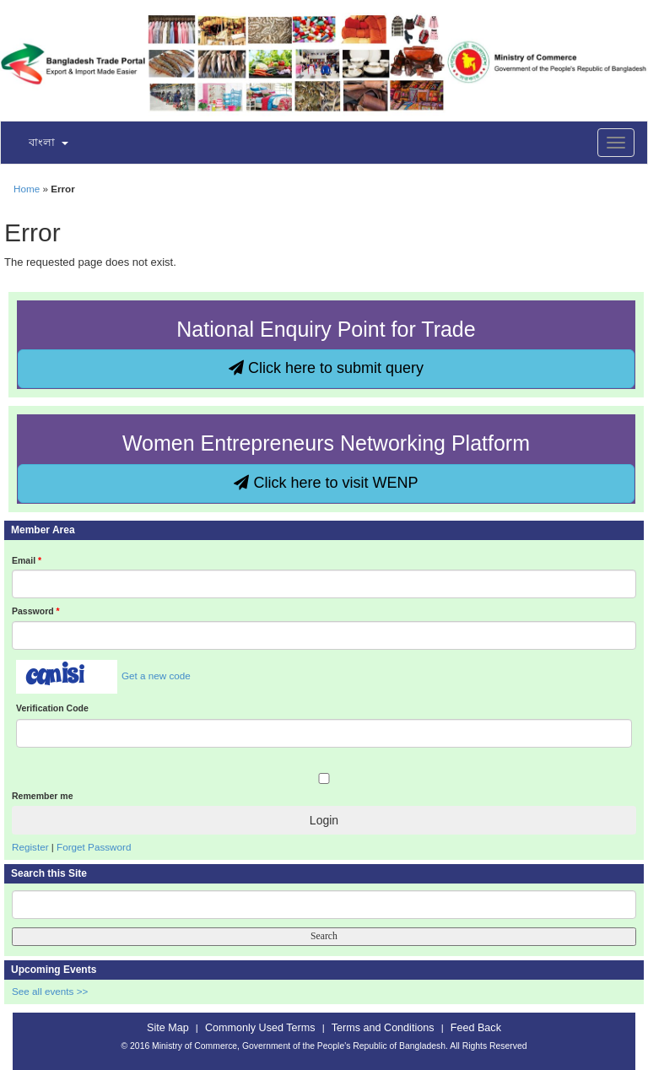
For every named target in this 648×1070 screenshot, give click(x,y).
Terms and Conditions (383, 1028)
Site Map (168, 1028)
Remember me (42, 796)
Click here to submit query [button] (326, 367)
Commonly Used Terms (260, 1028)
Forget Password (94, 846)
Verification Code (52, 708)
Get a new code (156, 675)
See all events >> (50, 991)
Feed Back (476, 1028)
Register (30, 846)
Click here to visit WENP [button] (326, 482)
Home (27, 188)
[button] (38, 143)
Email (26, 560)
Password (36, 611)
